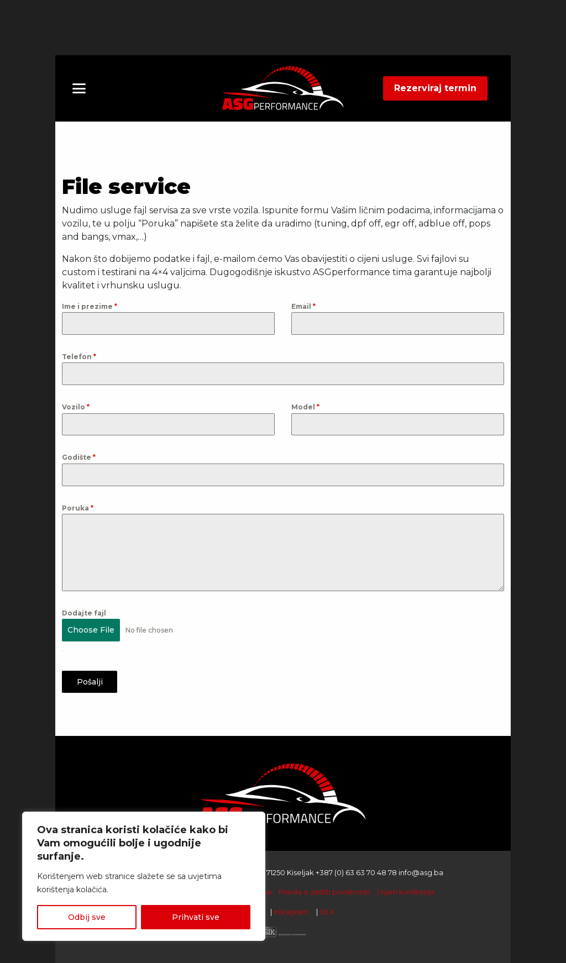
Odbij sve (87, 917)
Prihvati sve (195, 917)
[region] (143, 876)
